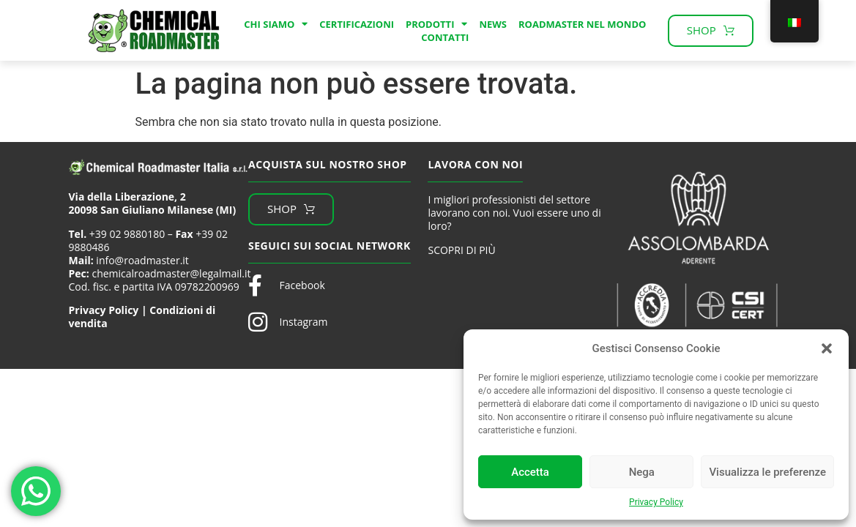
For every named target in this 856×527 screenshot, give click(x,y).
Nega (642, 472)
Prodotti (436, 24)
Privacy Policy (656, 502)
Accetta (530, 472)
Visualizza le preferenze (767, 472)
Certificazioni (356, 24)
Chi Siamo (276, 24)
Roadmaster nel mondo (582, 24)
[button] (826, 348)
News (493, 24)
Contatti (445, 37)
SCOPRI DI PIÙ (461, 250)
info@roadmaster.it (142, 260)
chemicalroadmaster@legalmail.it (171, 273)
